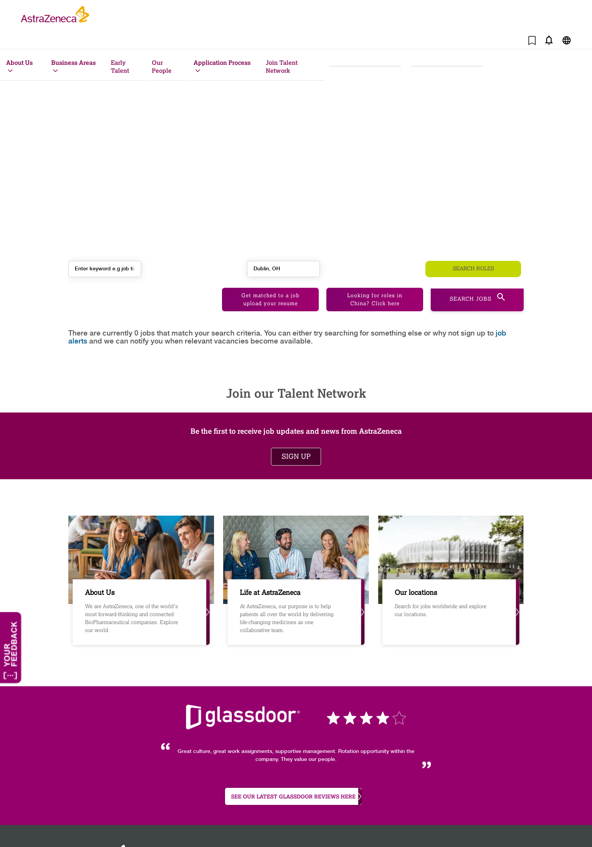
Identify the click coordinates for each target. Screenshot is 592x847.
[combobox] (447, 68)
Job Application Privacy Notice (337, 830)
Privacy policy (263, 830)
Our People (162, 66)
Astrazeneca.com (289, 838)
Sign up (296, 434)
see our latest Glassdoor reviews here (296, 774)
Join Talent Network (282, 66)
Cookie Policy (211, 830)
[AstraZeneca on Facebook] (469, 831)
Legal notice (409, 830)
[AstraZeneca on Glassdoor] (518, 831)
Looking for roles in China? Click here (374, 277)
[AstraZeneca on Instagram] (452, 831)
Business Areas (73, 62)
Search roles (473, 263)
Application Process (222, 62)
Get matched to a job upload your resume (270, 277)
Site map (165, 830)
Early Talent (120, 66)
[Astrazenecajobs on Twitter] (501, 831)
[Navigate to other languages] (566, 40)
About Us (19, 62)
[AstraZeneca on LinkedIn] (485, 831)
